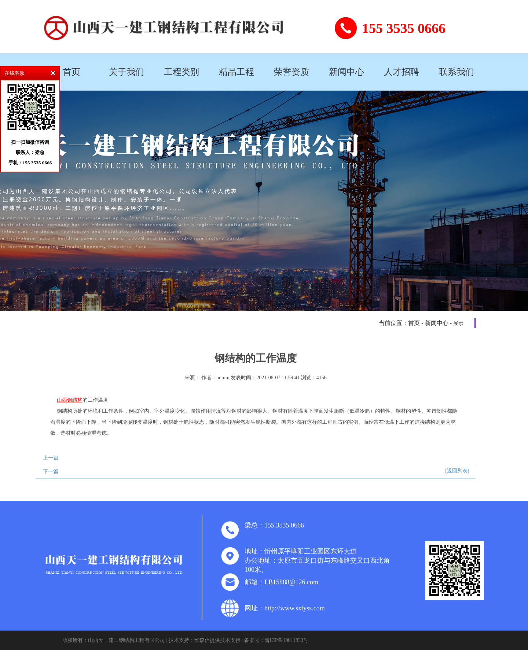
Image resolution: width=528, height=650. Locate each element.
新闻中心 (346, 72)
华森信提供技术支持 (217, 640)
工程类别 (181, 72)
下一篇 (50, 471)
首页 (71, 72)
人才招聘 (401, 72)
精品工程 (236, 72)
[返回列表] (457, 471)
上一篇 (50, 458)
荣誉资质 (291, 72)
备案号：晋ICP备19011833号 (276, 640)
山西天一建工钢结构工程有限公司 (126, 640)
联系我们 (456, 72)
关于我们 (126, 72)
